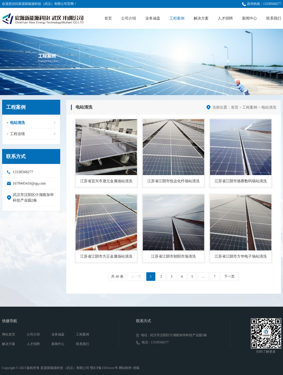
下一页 (229, 276)
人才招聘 (225, 18)
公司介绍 (128, 18)
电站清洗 (17, 123)
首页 (108, 18)
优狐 (136, 368)
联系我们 (273, 18)
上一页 (136, 276)
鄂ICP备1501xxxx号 (104, 368)
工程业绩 (17, 134)
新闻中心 (249, 18)
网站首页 (8, 334)
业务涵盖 (152, 18)
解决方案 (201, 18)
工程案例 (177, 18)
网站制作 (125, 368)
